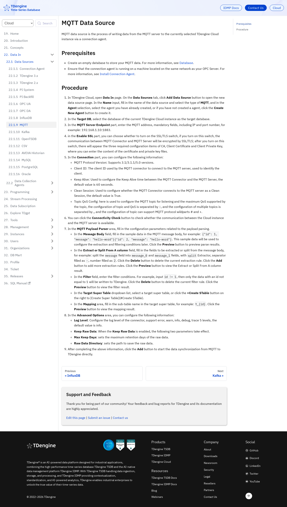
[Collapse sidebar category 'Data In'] (52, 54)
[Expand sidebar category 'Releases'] (52, 272)
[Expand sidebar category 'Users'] (52, 237)
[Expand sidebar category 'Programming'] (52, 188)
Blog (154, 490)
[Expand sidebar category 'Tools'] (52, 216)
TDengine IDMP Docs (164, 484)
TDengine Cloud (161, 462)
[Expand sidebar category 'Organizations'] (52, 244)
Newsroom (210, 463)
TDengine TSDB (160, 449)
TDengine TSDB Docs (164, 478)
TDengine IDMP (160, 455)
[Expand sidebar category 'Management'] (52, 223)
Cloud (277, 8)
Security (209, 470)
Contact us (120, 418)
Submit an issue (99, 418)
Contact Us (256, 8)
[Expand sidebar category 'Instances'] (52, 230)
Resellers (209, 483)
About (207, 449)
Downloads (210, 456)
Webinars (157, 497)
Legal (207, 476)
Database (186, 63)
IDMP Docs (231, 8)
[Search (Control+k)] (46, 23)
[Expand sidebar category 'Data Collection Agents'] (52, 181)
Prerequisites (243, 24)
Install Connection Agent (117, 74)
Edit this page (75, 418)
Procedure (242, 29)
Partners (209, 490)
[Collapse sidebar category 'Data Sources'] (52, 61)
